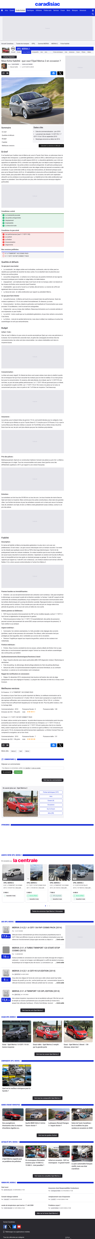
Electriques (30, 10)
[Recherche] (93, 14)
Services (56, 10)
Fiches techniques (58, 52)
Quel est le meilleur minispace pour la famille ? (16, 1089)
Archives (67, 1237)
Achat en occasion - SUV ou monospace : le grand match (58, 1161)
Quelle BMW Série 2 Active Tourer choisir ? (35, 1124)
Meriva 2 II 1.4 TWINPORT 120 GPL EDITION (36, 991)
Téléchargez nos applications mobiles (17, 1232)
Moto (68, 10)
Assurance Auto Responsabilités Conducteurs (63, 1188)
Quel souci (4, 1187)
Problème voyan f (54, 1205)
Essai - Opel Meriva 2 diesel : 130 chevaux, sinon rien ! (76, 1046)
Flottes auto (47, 10)
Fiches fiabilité (26, 52)
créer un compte (36, 768)
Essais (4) (51, 800)
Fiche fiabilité (64, 43)
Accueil (13, 52)
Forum (63, 10)
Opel (20, 751)
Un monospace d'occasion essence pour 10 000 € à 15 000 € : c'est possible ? (35, 1162)
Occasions (51, 805)
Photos (83, 52)
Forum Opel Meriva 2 (8, 1182)
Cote (66, 52)
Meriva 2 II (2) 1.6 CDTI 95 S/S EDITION (33, 971)
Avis (42, 52)
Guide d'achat (20, 10)
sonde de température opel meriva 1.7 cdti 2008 (17, 1205)
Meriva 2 (13, 751)
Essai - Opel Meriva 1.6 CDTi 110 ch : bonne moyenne (15, 1046)
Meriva (27, 751)
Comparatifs (35, 52)
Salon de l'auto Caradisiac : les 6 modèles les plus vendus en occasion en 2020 (82, 1125)
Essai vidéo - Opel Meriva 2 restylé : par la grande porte (46, 1046)
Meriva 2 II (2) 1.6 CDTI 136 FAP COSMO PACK (37, 927)
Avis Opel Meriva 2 (7, 921)
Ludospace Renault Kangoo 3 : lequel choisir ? (58, 1124)
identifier (28, 768)
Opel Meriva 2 (23, 48)
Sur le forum (51, 809)
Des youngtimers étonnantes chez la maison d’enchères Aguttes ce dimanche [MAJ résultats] (12, 1125)
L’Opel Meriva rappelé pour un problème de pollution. (12, 1160)
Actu (6, 10)
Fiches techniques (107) (51, 792)
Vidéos (89, 52)
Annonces (83, 10)
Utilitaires (39, 10)
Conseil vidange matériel (9, 1197)
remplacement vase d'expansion (59, 1197)
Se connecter (7, 772)
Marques (75, 10)
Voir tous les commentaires (53, 780)
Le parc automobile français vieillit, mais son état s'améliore (82, 1166)
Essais (12, 10)
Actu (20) (51, 813)
